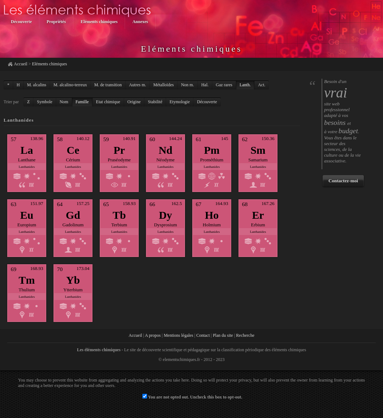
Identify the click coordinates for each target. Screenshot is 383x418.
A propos (153, 335)
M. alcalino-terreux (70, 84)
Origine (134, 101)
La (27, 150)
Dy (165, 215)
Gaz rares (224, 84)
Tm (27, 280)
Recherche (245, 335)
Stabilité (155, 101)
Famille (82, 101)
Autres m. (137, 84)
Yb (73, 280)
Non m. (187, 84)
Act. (261, 84)
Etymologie (179, 101)
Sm (258, 150)
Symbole (44, 101)
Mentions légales (178, 335)
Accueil (20, 63)
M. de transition (108, 84)
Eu (27, 215)
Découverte (207, 101)
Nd (165, 150)
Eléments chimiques (49, 63)
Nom (64, 101)
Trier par (11, 101)
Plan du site (223, 335)
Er (258, 215)
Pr (119, 150)
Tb (119, 215)
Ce (73, 150)
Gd (73, 215)
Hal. (204, 84)
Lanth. (245, 84)
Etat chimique (108, 101)
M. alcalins (36, 84)
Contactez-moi (343, 180)
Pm (211, 150)
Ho (212, 215)
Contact (203, 335)
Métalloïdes (163, 84)
